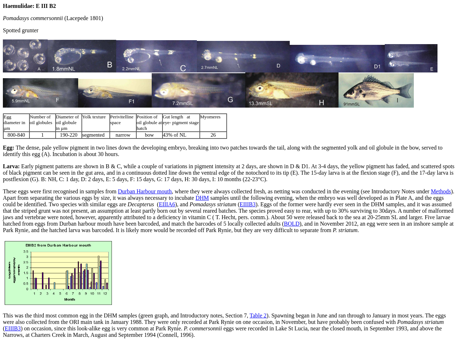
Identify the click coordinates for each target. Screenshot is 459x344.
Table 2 (258, 315)
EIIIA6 (167, 204)
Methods (441, 191)
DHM (202, 198)
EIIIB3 (247, 204)
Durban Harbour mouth (145, 191)
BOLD (292, 224)
